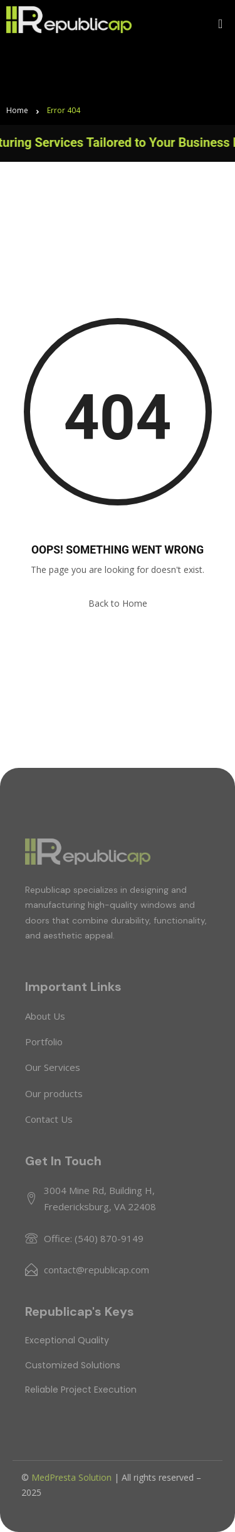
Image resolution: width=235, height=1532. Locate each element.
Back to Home (117, 603)
